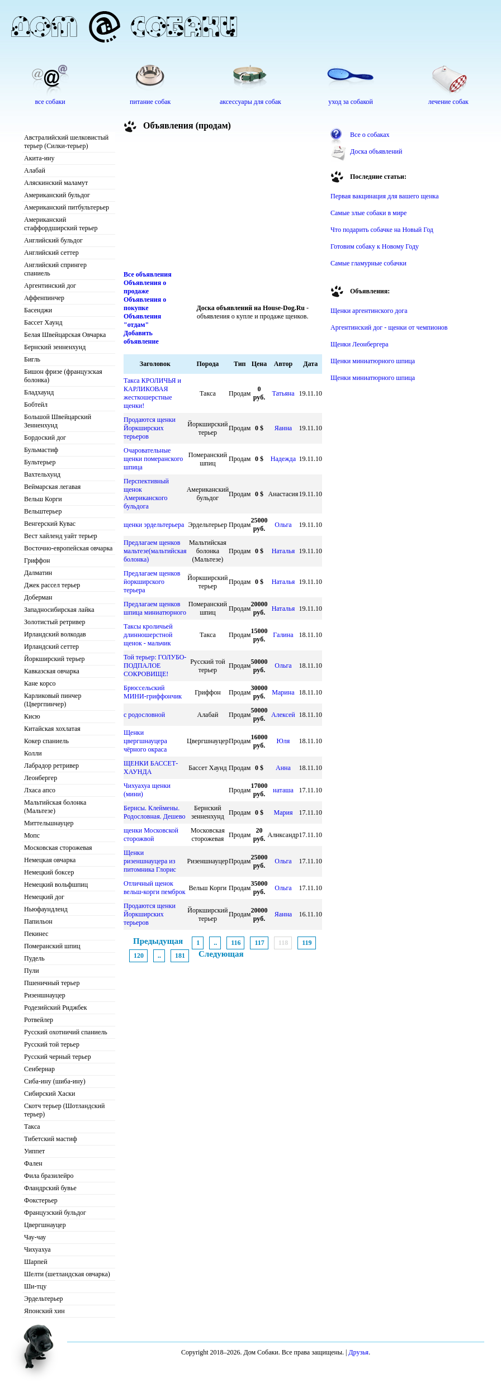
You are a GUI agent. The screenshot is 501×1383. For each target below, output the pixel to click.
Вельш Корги (43, 499)
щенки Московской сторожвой (151, 834)
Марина (283, 692)
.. (215, 943)
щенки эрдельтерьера (154, 525)
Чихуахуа (37, 1249)
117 (259, 943)
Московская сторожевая (58, 848)
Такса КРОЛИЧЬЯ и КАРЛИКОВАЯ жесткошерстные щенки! (152, 393)
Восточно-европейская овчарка (68, 548)
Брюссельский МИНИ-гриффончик (153, 692)
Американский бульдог (57, 195)
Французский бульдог (55, 1212)
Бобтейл (36, 404)
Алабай (34, 170)
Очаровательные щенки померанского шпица (153, 458)
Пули (31, 971)
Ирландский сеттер (51, 646)
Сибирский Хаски (49, 1093)
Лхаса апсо (39, 790)
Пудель (34, 958)
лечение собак (448, 102)
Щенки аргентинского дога (369, 311)
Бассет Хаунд (43, 322)
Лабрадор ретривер (51, 765)
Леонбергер (40, 778)
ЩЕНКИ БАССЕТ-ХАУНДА (151, 767)
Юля (283, 741)
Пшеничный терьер (51, 983)
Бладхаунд (39, 392)
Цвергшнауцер (45, 1225)
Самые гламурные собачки (368, 263)
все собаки (50, 102)
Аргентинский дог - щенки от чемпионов (389, 327)
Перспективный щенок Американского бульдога (146, 493)
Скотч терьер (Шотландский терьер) (64, 1110)
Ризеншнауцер (44, 995)
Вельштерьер (43, 511)
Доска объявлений (376, 151)
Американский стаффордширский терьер (61, 224)
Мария (282, 812)
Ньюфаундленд (46, 909)
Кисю (32, 716)
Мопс (32, 835)
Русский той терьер (51, 1044)
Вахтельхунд (42, 474)
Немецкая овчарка (49, 860)
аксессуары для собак (250, 102)
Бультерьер (39, 462)
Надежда (283, 459)
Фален (33, 1163)
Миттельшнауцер (49, 823)
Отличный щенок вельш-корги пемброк (154, 888)
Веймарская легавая (52, 487)
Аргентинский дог (50, 285)
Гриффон (37, 560)
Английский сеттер (51, 252)
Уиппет (34, 1151)
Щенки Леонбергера (359, 344)
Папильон (38, 921)
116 (235, 943)
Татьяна (283, 393)
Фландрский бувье (50, 1188)
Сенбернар (39, 1069)
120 (139, 955)
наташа (283, 790)
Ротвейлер (38, 1020)
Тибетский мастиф (50, 1139)
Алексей (283, 715)
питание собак (150, 102)
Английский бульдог (53, 240)
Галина (283, 635)
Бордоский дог (45, 437)
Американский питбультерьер (66, 207)
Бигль (32, 359)
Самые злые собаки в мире (368, 213)
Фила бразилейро (49, 1176)
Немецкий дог (44, 897)
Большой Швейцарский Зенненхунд (57, 421)
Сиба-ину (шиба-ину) (55, 1081)
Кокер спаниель (46, 741)
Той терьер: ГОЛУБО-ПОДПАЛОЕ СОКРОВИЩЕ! (155, 665)
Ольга (283, 525)
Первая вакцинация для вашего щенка (384, 196)
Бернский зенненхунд (55, 347)
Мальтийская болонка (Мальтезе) (55, 807)
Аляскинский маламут (56, 183)
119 (306, 943)
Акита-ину (39, 158)
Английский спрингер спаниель (55, 269)
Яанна (283, 428)
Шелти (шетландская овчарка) (67, 1274)
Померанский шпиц (52, 946)
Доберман (38, 597)
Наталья (283, 551)
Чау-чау (35, 1237)
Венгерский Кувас (49, 523)
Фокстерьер (41, 1200)
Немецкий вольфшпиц (56, 884)
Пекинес (36, 934)
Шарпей (36, 1262)
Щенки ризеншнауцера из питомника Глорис (150, 861)
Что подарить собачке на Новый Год (381, 230)
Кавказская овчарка (51, 671)
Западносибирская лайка (59, 610)
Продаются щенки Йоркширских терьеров (150, 428)
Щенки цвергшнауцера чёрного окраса (145, 741)
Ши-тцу (35, 1286)
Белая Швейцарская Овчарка (65, 335)
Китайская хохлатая (52, 729)
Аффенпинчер (44, 298)
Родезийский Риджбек (55, 1007)
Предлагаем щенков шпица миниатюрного (155, 608)
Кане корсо (39, 683)
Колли (33, 753)
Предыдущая (158, 941)
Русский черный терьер (57, 1057)
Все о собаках (370, 135)
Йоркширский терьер (54, 659)
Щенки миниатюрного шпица (372, 361)
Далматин (38, 573)
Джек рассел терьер (52, 585)
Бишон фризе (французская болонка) (63, 376)
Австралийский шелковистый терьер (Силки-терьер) (66, 142)
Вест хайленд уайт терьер (60, 536)
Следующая (221, 953)
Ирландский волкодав (55, 634)
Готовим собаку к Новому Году (374, 246)
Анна (283, 768)
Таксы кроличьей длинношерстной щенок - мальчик (148, 634)
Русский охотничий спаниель (65, 1032)
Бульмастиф (41, 450)
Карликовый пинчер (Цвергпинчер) (52, 700)
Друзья (358, 1352)
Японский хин (44, 1311)
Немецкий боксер (49, 872)
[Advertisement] (187, 203)
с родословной (144, 715)
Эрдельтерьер (43, 1299)
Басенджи (38, 310)
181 (180, 955)
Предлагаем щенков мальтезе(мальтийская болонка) (155, 551)
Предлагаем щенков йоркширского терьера (152, 581)
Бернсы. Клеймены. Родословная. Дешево (155, 812)
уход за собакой (350, 102)
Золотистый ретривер (54, 622)
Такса (32, 1126)
